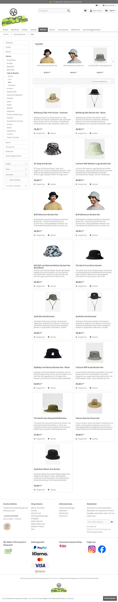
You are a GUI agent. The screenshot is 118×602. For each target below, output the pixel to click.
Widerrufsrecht (37, 521)
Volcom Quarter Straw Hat (87, 418)
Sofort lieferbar (15, 180)
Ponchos (10, 118)
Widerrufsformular (38, 524)
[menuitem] (54, 10)
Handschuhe (11, 92)
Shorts (9, 127)
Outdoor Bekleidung (14, 114)
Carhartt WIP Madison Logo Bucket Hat (93, 163)
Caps (9, 79)
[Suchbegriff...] (54, 10)
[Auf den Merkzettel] (52, 133)
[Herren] (43, 30)
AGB (32, 529)
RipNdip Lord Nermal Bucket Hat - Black (52, 367)
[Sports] (52, 30)
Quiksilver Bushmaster (44, 316)
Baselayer (10, 66)
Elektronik (9, 151)
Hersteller (9, 174)
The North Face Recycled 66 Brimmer (50, 418)
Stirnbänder (11, 85)
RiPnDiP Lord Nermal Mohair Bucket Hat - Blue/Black (52, 266)
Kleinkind (9, 43)
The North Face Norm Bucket (89, 265)
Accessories (11, 60)
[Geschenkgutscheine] (91, 30)
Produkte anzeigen (16, 186)
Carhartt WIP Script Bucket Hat (100, 65)
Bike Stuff (10, 70)
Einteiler (10, 88)
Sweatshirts (11, 131)
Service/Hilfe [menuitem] (109, 5)
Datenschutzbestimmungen (97, 529)
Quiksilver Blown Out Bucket (47, 469)
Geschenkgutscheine (13, 156)
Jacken (9, 105)
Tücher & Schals (13, 137)
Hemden (10, 98)
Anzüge (9, 63)
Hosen (9, 101)
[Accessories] (63, 30)
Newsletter (63, 510)
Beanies (10, 76)
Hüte (9, 82)
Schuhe (9, 124)
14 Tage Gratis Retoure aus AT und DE (55, 2)
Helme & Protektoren (14, 95)
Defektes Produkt (37, 526)
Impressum (63, 516)
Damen (8, 52)
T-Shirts (10, 134)
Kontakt (34, 510)
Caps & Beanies (13, 73)
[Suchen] (68, 10)
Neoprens (10, 111)
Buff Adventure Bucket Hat (47, 65)
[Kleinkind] (14, 30)
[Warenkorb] (110, 10)
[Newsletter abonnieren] (112, 522)
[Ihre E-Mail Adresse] (98, 522)
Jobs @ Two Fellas (37, 508)
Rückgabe (34, 518)
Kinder (8, 47)
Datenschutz (64, 513)
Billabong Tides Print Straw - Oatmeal (50, 113)
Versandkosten (54, 578)
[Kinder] (24, 30)
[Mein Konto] (96, 10)
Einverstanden (110, 598)
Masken (10, 108)
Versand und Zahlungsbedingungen (39, 514)
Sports (8, 142)
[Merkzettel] (85, 10)
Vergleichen (39, 133)
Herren (8, 56)
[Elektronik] (75, 30)
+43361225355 (10, 516)
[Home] (5, 30)
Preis (8, 169)
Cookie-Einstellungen (67, 508)
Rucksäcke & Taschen (15, 121)
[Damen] (33, 30)
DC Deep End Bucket (43, 163)
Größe (8, 164)
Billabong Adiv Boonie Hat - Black (91, 113)
